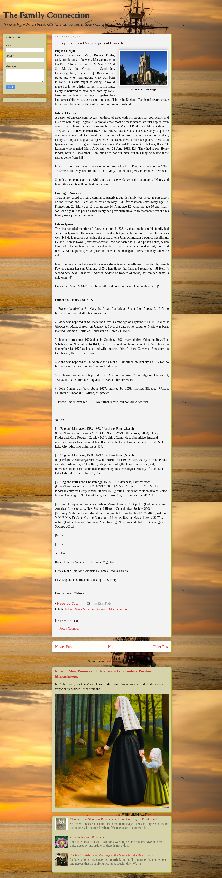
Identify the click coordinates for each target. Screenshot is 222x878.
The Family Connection (46, 15)
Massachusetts (118, 609)
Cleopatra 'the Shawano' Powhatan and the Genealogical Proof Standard (115, 819)
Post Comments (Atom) (121, 661)
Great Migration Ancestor (91, 609)
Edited (69, 609)
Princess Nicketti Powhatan (87, 837)
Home (112, 647)
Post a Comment (69, 628)
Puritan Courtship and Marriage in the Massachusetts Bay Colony (111, 855)
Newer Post (64, 647)
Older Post (161, 647)
